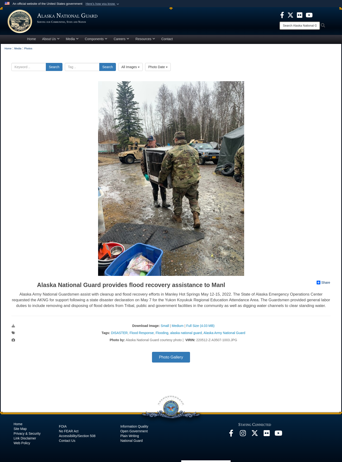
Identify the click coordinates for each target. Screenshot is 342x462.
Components (96, 39)
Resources (145, 39)
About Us (51, 39)
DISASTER (119, 333)
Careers (121, 39)
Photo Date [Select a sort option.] (158, 67)
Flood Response (141, 333)
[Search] (300, 26)
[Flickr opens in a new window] (267, 434)
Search (54, 67)
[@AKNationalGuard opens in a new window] (255, 434)
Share (323, 282)
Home (31, 39)
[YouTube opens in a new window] (279, 434)
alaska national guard (186, 333)
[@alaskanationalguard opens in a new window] (243, 434)
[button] (103, 3)
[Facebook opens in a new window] (231, 434)
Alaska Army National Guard (224, 333)
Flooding (162, 333)
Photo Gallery (171, 357)
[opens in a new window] (282, 15)
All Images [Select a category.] (130, 67)
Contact (167, 39)
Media (72, 39)
